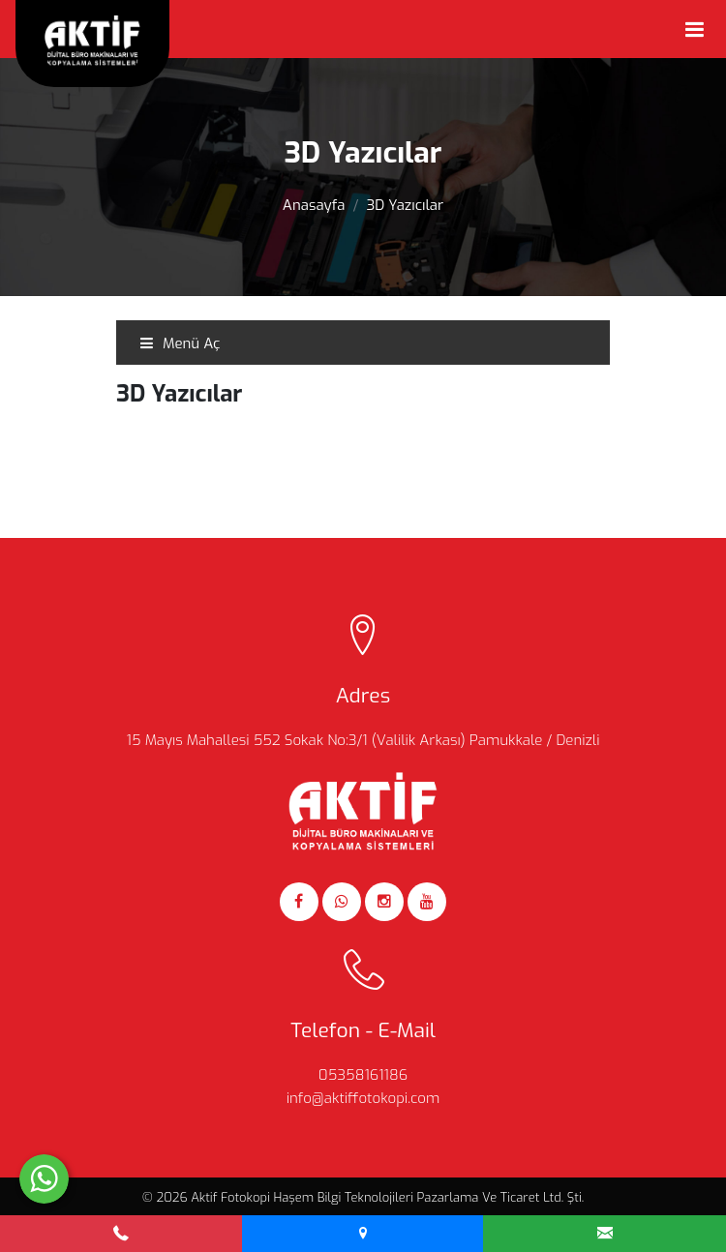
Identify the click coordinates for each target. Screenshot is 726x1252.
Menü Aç (179, 343)
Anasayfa (314, 205)
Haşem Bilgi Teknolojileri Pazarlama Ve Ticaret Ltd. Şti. (428, 1197)
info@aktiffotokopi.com (363, 1098)
